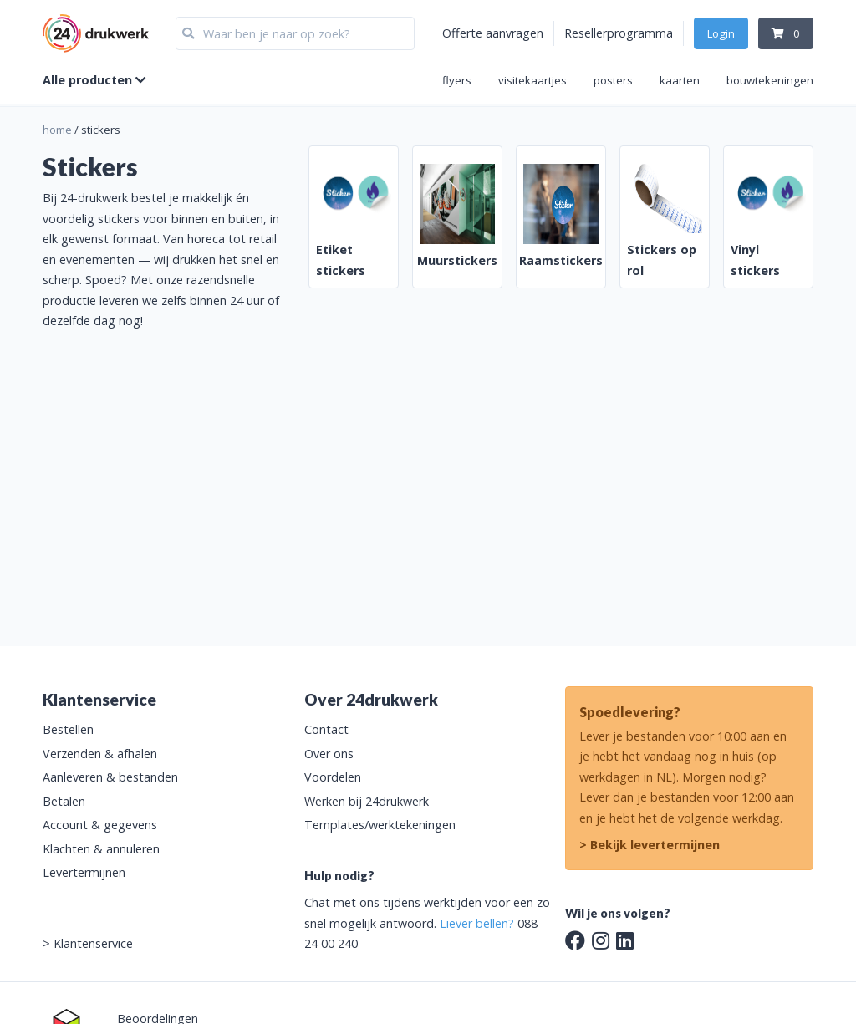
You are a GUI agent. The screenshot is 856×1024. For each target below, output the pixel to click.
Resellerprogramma (618, 33)
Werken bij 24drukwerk (366, 801)
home (57, 129)
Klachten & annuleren (101, 849)
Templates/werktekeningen (380, 825)
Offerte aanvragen (492, 33)
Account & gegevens (100, 825)
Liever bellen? (477, 923)
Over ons (329, 754)
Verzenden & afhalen (100, 754)
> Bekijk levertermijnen (649, 845)
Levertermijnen (84, 872)
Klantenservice (93, 943)
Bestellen (68, 729)
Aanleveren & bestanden (110, 777)
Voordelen (332, 777)
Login (721, 33)
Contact (326, 729)
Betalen (64, 801)
